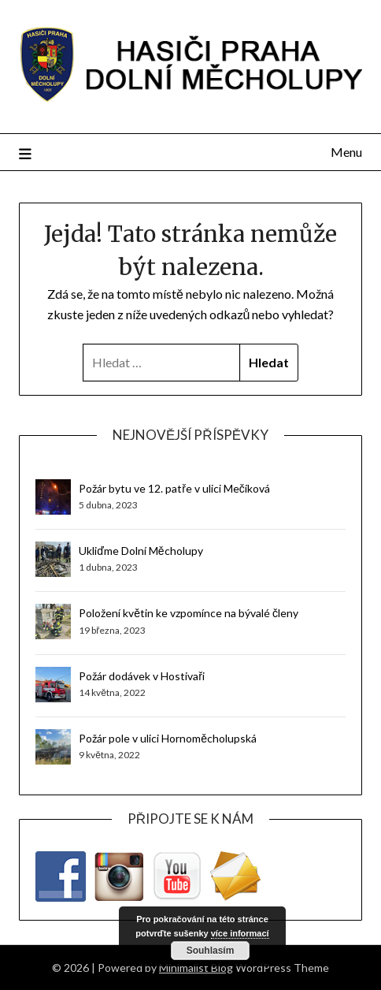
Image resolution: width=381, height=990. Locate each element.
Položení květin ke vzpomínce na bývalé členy (188, 613)
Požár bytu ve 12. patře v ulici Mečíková (174, 488)
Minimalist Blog (196, 967)
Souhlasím (211, 950)
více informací (240, 933)
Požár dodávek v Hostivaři (142, 676)
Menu (346, 151)
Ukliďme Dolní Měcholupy (140, 550)
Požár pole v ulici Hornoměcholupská (168, 738)
